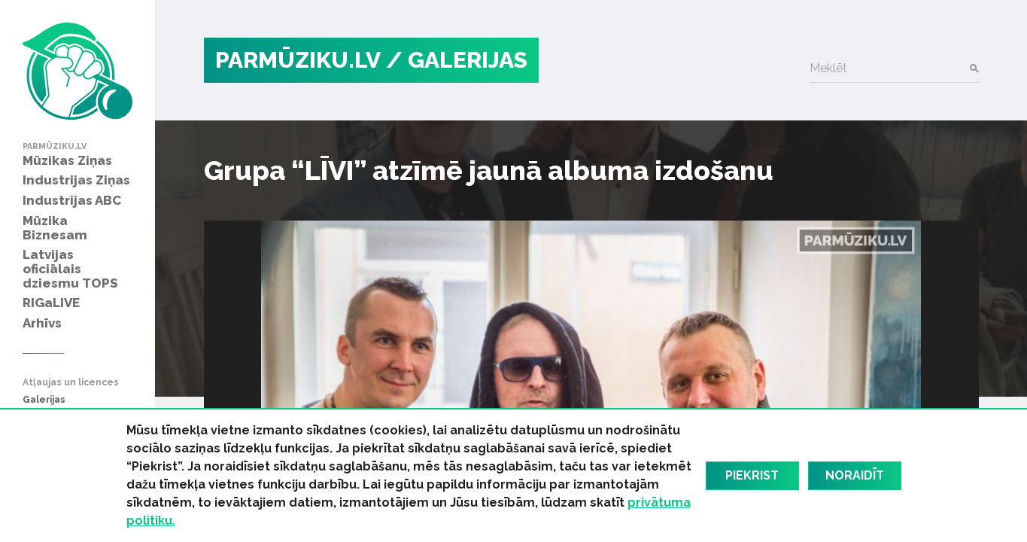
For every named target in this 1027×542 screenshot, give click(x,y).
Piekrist (752, 475)
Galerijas (44, 400)
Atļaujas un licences (71, 383)
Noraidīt (854, 475)
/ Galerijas (456, 60)
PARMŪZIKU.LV (298, 60)
